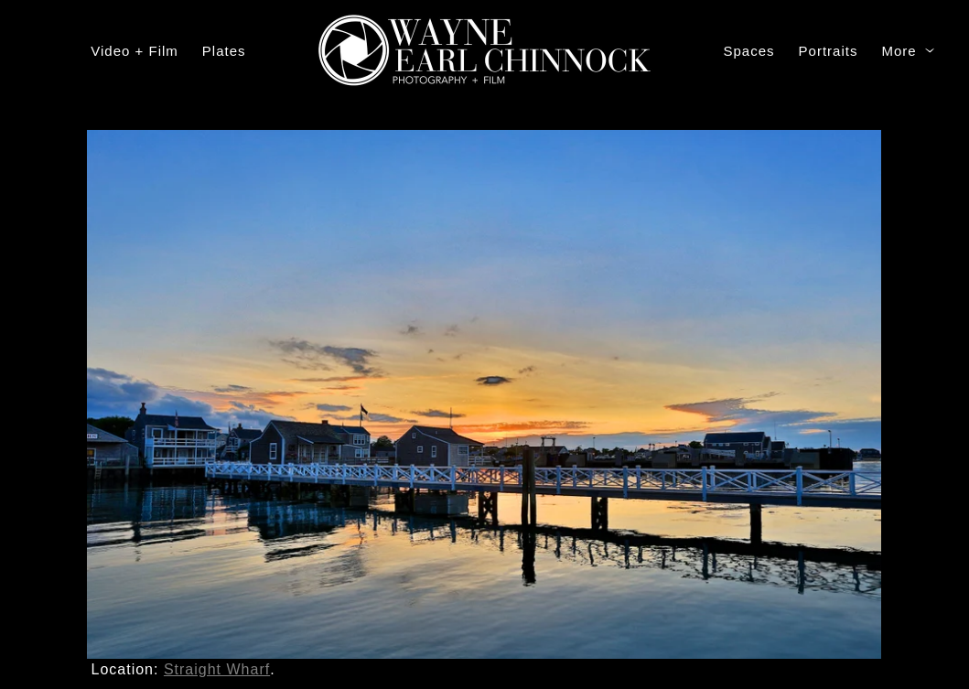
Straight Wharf (217, 669)
